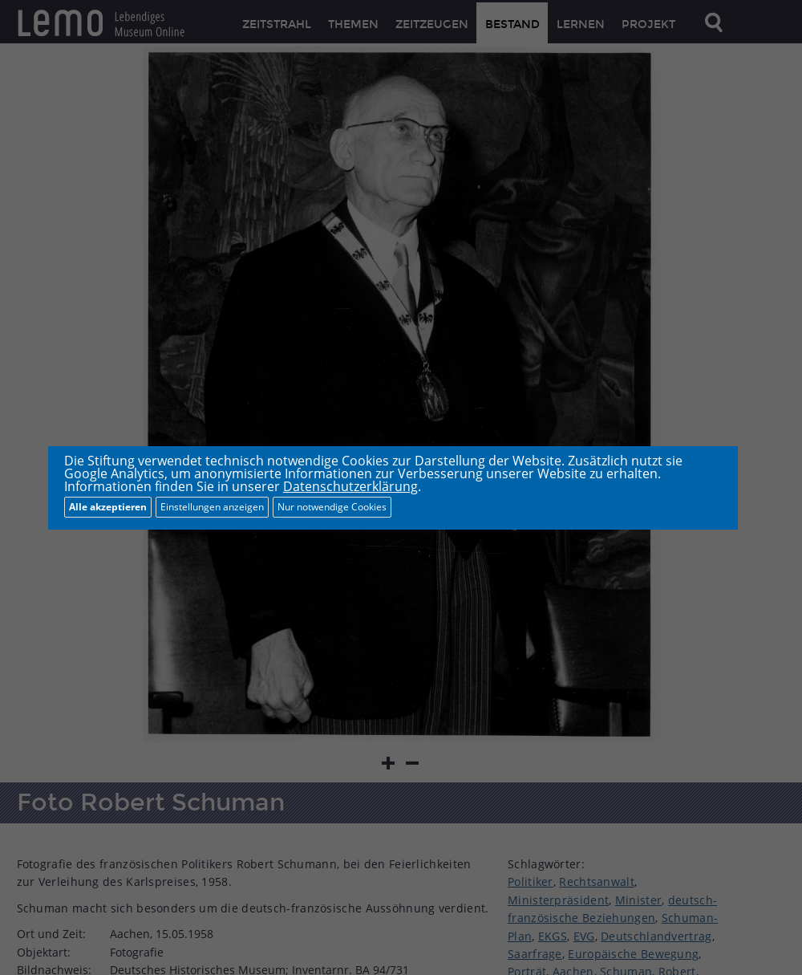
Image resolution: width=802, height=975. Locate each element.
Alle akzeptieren (108, 507)
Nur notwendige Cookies (332, 507)
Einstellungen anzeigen (212, 507)
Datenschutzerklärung (350, 486)
